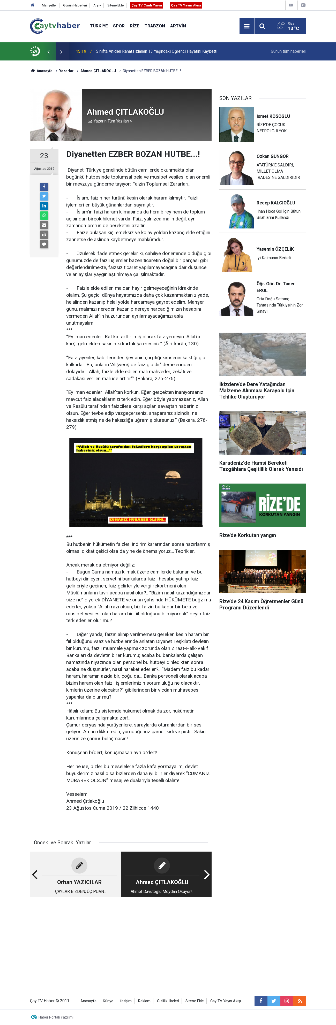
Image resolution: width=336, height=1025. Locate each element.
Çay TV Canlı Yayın (146, 5)
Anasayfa (88, 1001)
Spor (119, 25)
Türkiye (99, 25)
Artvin (178, 25)
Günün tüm (288, 51)
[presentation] (48, 51)
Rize (134, 25)
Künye (108, 1001)
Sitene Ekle (115, 5)
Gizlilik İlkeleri (168, 1001)
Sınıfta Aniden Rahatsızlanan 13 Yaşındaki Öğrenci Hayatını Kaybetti (156, 51)
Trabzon (155, 25)
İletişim (126, 1001)
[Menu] (247, 26)
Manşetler (49, 5)
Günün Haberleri (75, 5)
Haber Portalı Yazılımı (56, 1017)
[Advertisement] (121, 941)
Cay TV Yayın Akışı (225, 1001)
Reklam (144, 1001)
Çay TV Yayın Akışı (186, 5)
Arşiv (97, 5)
